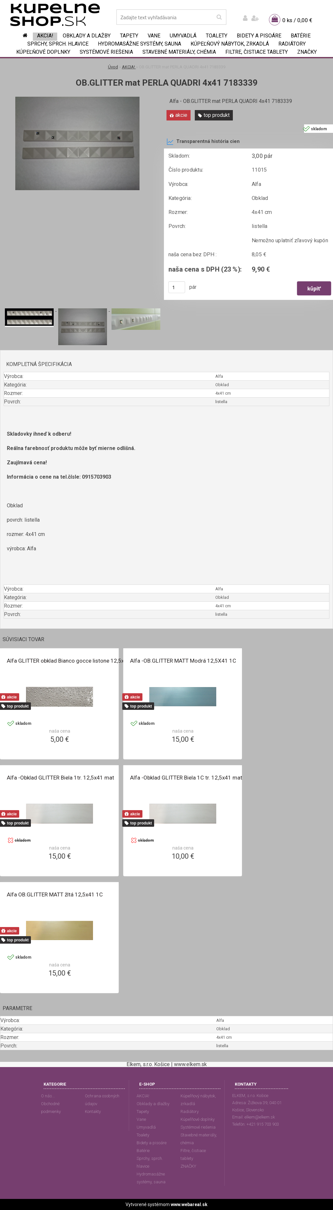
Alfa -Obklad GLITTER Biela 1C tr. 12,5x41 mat (186, 777)
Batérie (301, 36)
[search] (219, 17)
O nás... (48, 1095)
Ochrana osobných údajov (102, 1099)
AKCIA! (45, 36)
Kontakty (93, 1111)
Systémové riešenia (106, 52)
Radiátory (292, 44)
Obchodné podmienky (51, 1107)
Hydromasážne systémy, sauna (139, 44)
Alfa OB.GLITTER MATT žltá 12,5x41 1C (55, 894)
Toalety (216, 36)
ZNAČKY (307, 52)
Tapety (129, 36)
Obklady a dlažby (87, 36)
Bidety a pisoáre (259, 36)
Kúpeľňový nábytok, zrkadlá (230, 44)
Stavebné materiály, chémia (179, 52)
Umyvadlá (183, 36)
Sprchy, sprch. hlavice (57, 44)
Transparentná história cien (203, 141)
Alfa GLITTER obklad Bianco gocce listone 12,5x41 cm (73, 660)
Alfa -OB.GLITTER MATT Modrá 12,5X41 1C (183, 660)
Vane (154, 36)
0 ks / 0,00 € (297, 20)
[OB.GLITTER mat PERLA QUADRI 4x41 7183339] (77, 99)
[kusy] (176, 287)
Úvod (113, 66)
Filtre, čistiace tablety (256, 52)
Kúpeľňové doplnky (43, 52)
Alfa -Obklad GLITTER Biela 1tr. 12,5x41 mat (60, 777)
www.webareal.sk (189, 1204)
